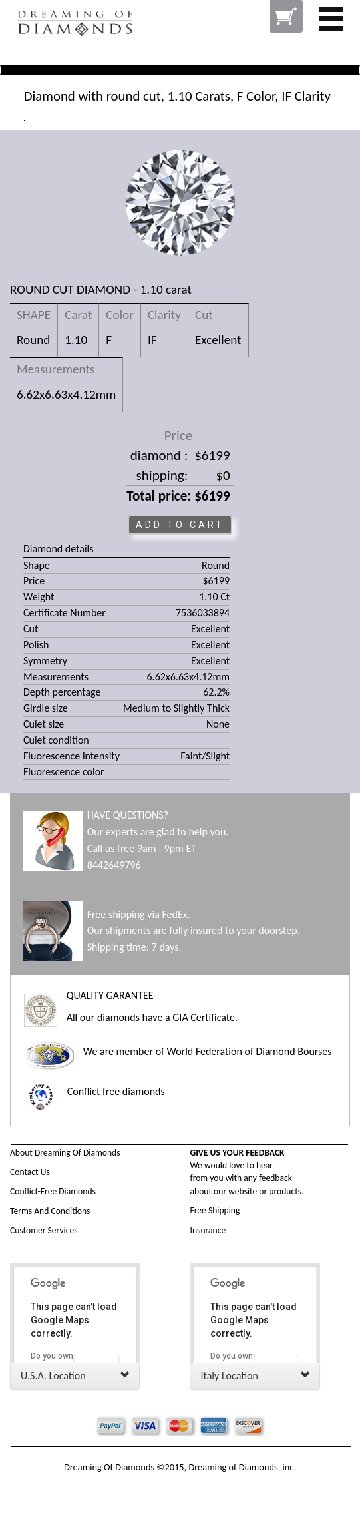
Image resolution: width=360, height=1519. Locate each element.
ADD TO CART (180, 524)
